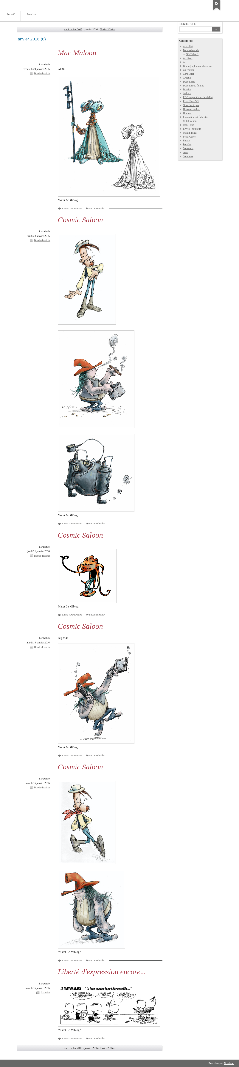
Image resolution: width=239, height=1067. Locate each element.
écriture (187, 93)
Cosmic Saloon (80, 220)
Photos (186, 140)
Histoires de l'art (191, 109)
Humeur (187, 113)
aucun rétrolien (97, 208)
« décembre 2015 (73, 29)
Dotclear (229, 1063)
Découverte (189, 81)
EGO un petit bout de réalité (197, 97)
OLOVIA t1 (192, 54)
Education (191, 121)
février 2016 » (107, 29)
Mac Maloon (77, 53)
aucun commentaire (72, 208)
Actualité (45, 992)
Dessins (187, 89)
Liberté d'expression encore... (102, 971)
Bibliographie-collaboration (197, 66)
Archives (188, 58)
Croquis (187, 77)
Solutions (188, 156)
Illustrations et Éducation (196, 117)
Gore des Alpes (191, 105)
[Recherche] (196, 29)
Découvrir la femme (193, 85)
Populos (187, 144)
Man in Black (190, 132)
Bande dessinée (42, 73)
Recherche (187, 23)
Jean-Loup (188, 125)
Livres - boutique (192, 128)
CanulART (188, 73)
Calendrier (188, 70)
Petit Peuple (189, 136)
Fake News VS (191, 101)
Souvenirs (188, 148)
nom (185, 152)
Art (185, 62)
